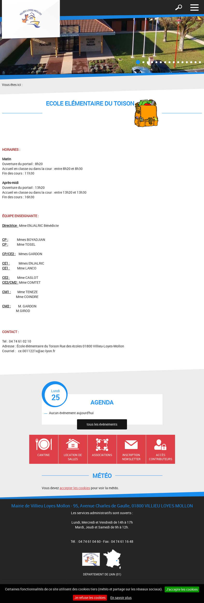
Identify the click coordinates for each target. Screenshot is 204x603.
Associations (102, 455)
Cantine (43, 455)
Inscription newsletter (131, 457)
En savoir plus (121, 597)
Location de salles (73, 457)
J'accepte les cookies (182, 589)
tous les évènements (102, 424)
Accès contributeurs (160, 457)
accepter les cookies (75, 488)
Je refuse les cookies (90, 597)
